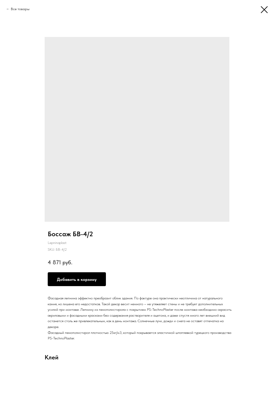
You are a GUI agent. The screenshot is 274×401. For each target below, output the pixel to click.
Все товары (20, 9)
